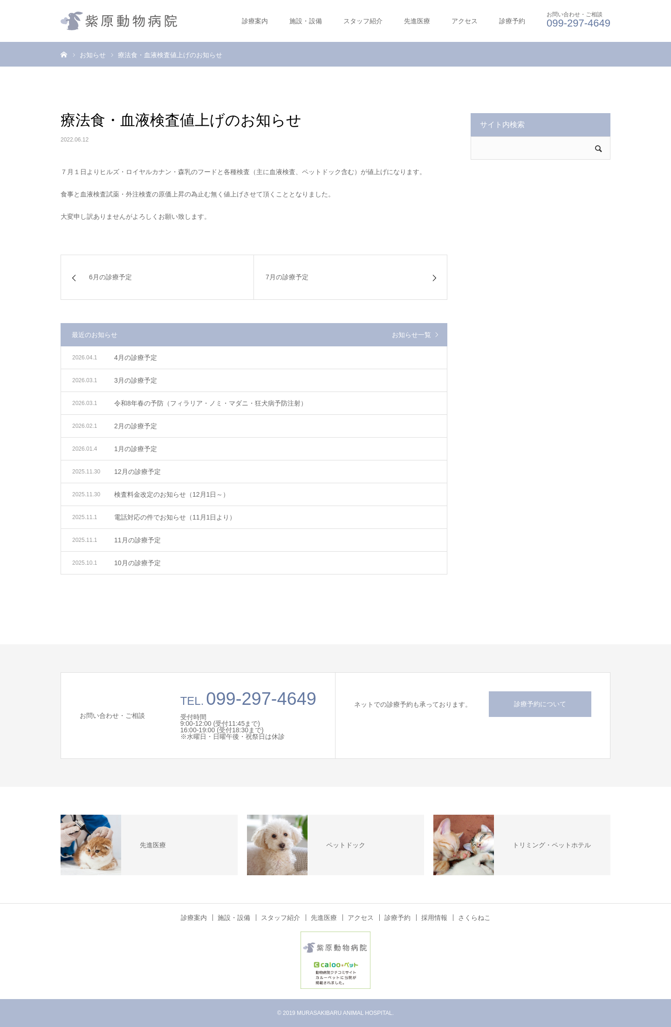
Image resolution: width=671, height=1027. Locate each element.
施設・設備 (305, 21)
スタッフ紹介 (363, 21)
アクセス (465, 21)
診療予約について (540, 704)
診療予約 (512, 21)
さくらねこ (474, 917)
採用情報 (434, 917)
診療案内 (255, 21)
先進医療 (417, 21)
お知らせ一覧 (411, 334)
